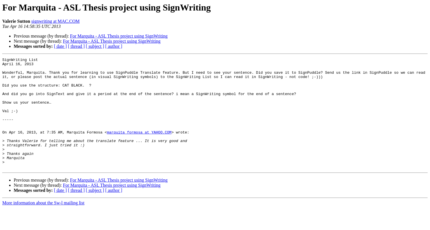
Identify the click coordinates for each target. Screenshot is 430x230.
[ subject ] (95, 46)
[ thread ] (76, 46)
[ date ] (60, 46)
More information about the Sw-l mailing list (43, 225)
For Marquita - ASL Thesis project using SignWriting (118, 36)
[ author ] (113, 46)
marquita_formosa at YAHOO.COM (139, 147)
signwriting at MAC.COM (55, 21)
